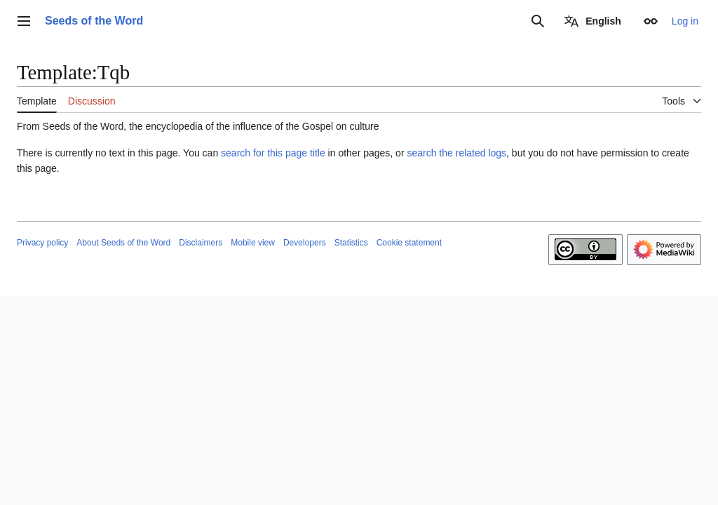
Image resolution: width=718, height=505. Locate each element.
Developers (304, 243)
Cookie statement (409, 243)
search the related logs (456, 153)
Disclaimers (200, 243)
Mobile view (253, 243)
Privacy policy (42, 243)
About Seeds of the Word (123, 243)
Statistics (351, 243)
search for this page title (273, 153)
